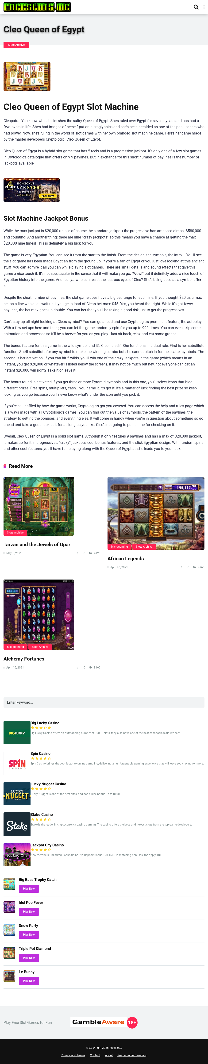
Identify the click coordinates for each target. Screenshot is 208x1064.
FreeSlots (115, 1047)
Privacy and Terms (73, 1055)
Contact (95, 1055)
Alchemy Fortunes (24, 659)
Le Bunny (27, 972)
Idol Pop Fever (31, 902)
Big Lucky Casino (45, 723)
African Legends (126, 558)
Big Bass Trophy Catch (38, 879)
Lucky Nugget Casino (48, 784)
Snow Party (28, 925)
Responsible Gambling (132, 1055)
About (109, 1055)
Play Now (29, 888)
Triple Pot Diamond (35, 948)
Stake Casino (42, 814)
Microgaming (119, 546)
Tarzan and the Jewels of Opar (37, 544)
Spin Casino (40, 753)
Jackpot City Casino (47, 845)
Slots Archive (16, 44)
